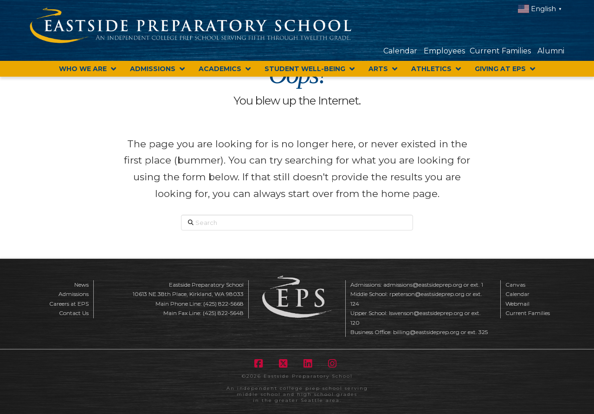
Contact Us (74, 312)
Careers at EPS (69, 303)
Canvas (515, 284)
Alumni (550, 50)
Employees (444, 50)
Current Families (500, 50)
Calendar (400, 50)
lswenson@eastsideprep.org (426, 312)
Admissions (73, 293)
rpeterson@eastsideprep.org (427, 293)
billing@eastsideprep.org (426, 332)
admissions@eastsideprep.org (422, 284)
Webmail (517, 303)
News (81, 284)
